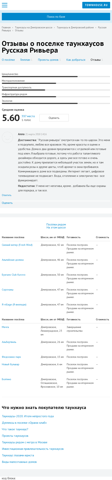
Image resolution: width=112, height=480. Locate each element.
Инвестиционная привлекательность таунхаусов (33, 449)
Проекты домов (49, 59)
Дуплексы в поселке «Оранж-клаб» (24, 422)
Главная (6, 27)
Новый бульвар (10, 364)
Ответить (6, 195)
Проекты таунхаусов (15, 436)
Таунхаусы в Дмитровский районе (75, 27)
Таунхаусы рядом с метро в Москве (24, 442)
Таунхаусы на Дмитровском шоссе (33, 27)
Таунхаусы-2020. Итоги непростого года (28, 416)
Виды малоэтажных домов (19, 462)
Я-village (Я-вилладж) (14, 304)
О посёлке (8, 59)
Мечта (5, 327)
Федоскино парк (11, 357)
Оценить (54, 118)
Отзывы (97, 59)
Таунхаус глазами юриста (18, 455)
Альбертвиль (9, 342)
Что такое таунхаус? (15, 429)
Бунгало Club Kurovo (13, 274)
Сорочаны (7, 289)
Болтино (6, 379)
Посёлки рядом (56, 224)
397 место (28, 116)
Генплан (26, 59)
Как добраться (75, 59)
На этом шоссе (56, 227)
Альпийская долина (13, 259)
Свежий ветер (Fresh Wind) (17, 245)
